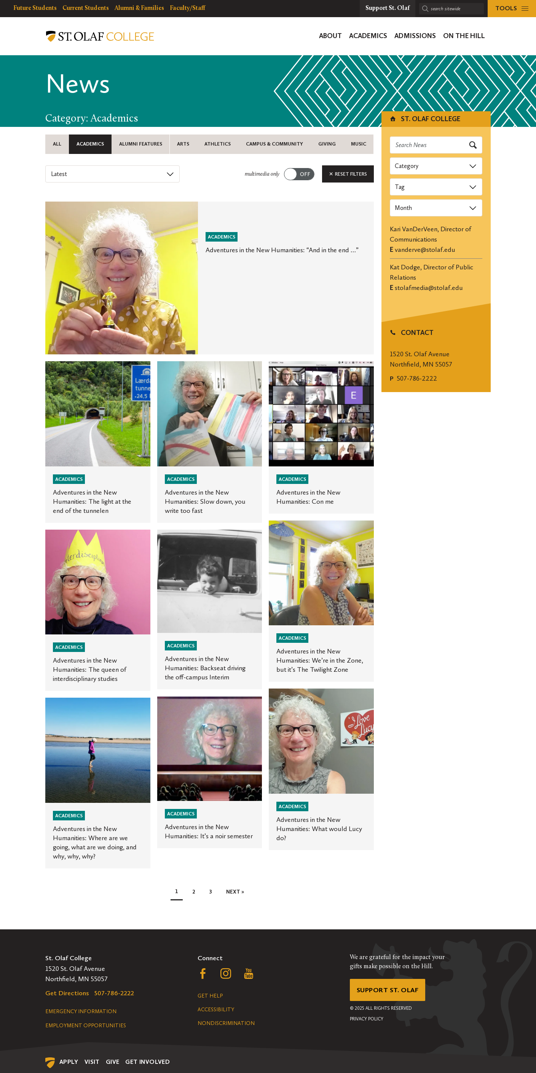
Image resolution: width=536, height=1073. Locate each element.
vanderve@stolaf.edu (425, 249)
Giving (326, 144)
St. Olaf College (424, 119)
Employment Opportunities (85, 1025)
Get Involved (147, 1061)
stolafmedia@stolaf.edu (429, 287)
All (56, 144)
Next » (235, 893)
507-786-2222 (417, 378)
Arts (183, 144)
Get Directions (67, 993)
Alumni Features (139, 144)
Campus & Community (273, 144)
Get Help (210, 996)
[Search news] (436, 145)
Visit (92, 1061)
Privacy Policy (366, 1019)
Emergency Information (80, 1011)
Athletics (217, 144)
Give (113, 1061)
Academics (89, 144)
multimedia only (262, 175)
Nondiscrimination (226, 1023)
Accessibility (216, 1009)
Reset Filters (348, 175)
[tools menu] (512, 8)
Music (357, 144)
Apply (68, 1061)
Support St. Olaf (388, 990)
